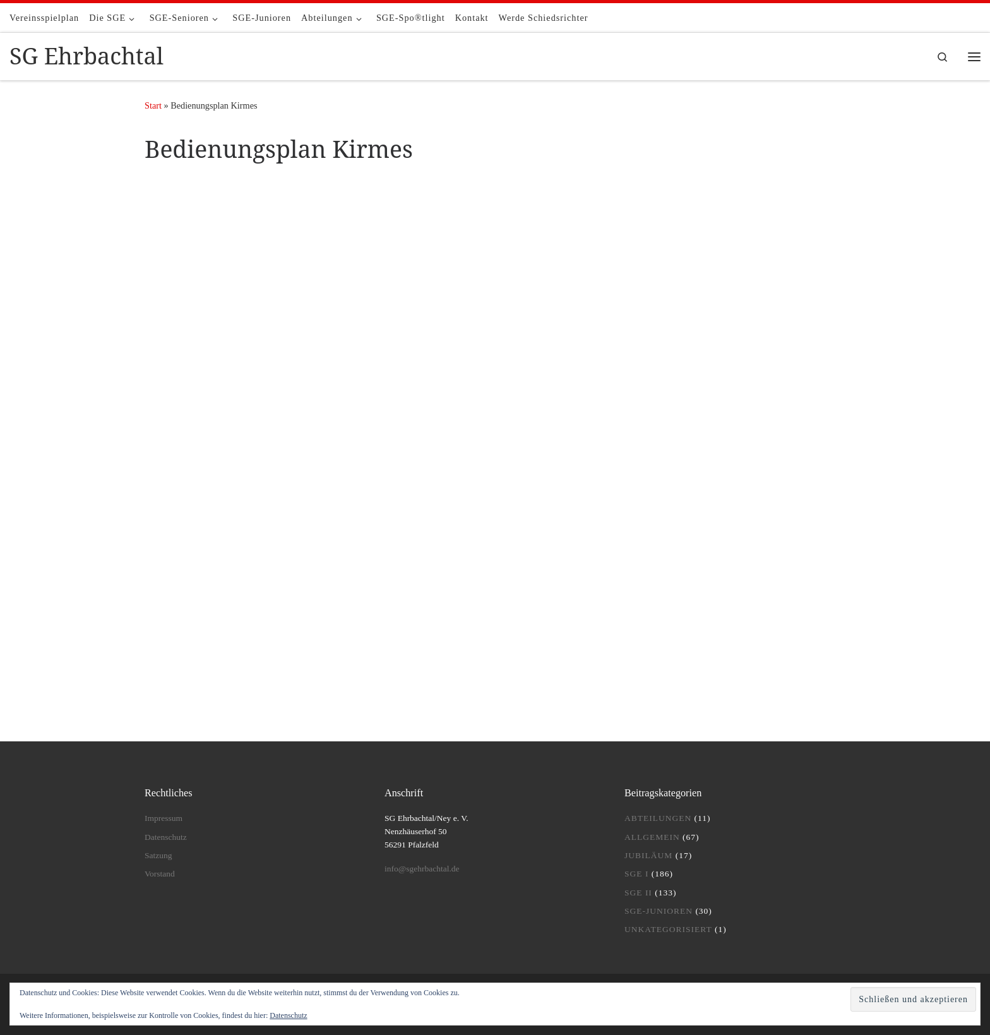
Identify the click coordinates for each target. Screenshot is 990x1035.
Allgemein (652, 837)
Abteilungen (657, 818)
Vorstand (160, 873)
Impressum (163, 818)
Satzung (158, 855)
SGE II (638, 892)
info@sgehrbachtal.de (422, 868)
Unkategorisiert (668, 929)
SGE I (636, 873)
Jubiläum (648, 855)
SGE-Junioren (658, 911)
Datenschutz (166, 837)
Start (153, 105)
